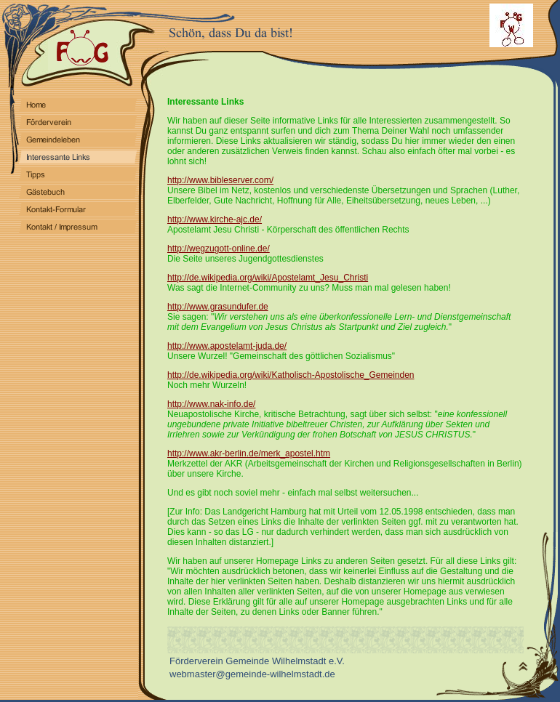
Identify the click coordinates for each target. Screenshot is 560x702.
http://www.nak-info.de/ (211, 404)
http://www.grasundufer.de (217, 307)
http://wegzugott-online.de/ (218, 248)
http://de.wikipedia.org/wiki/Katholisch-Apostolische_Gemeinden (291, 375)
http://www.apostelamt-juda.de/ (227, 346)
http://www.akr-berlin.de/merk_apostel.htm (248, 453)
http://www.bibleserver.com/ (220, 180)
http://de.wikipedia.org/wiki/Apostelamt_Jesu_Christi (267, 278)
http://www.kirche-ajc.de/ (214, 219)
